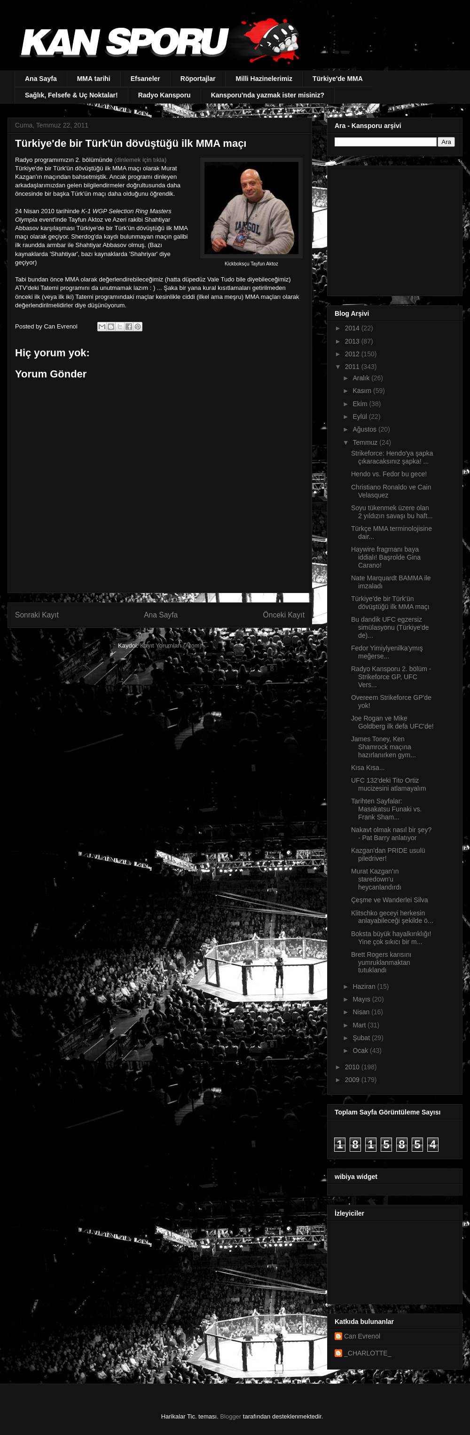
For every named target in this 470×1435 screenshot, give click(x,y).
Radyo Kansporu (164, 95)
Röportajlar (198, 78)
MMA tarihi (93, 78)
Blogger (230, 1416)
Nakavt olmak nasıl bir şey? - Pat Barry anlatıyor (391, 834)
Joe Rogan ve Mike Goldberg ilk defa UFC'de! (392, 722)
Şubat (361, 1038)
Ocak (361, 1050)
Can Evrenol (362, 1336)
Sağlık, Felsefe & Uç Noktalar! (71, 95)
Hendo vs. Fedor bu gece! (389, 474)
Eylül (360, 416)
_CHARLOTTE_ (367, 1353)
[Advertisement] (393, 228)
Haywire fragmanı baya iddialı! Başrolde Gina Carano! (386, 557)
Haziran (364, 986)
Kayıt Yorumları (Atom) (171, 645)
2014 (353, 328)
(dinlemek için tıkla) (140, 159)
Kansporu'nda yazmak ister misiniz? (267, 95)
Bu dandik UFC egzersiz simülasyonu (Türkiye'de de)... (390, 627)
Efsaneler (145, 78)
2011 (353, 366)
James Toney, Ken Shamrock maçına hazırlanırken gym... (383, 747)
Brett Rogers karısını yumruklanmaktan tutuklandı (381, 962)
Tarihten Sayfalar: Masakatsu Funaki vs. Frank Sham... (386, 809)
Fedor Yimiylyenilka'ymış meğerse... (387, 652)
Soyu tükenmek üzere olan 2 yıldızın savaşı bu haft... (392, 512)
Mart (360, 1025)
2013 (353, 341)
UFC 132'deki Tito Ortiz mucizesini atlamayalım (388, 784)
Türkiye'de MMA (338, 78)
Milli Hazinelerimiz (263, 78)
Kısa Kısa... (368, 767)
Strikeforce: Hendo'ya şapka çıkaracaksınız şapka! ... (392, 457)
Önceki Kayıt (284, 615)
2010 (353, 1067)
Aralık (361, 378)
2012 (353, 354)
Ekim (360, 404)
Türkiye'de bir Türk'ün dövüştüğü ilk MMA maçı (390, 602)
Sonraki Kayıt (37, 615)
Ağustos (365, 429)
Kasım (362, 390)
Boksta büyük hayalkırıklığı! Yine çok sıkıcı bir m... (391, 938)
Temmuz (365, 442)
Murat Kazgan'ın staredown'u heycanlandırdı (376, 879)
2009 (353, 1079)
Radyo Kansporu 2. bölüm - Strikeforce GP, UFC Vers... (391, 677)
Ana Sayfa (41, 78)
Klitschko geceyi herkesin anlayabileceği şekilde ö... (392, 917)
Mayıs (362, 999)
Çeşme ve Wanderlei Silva (389, 900)
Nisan (361, 1012)
